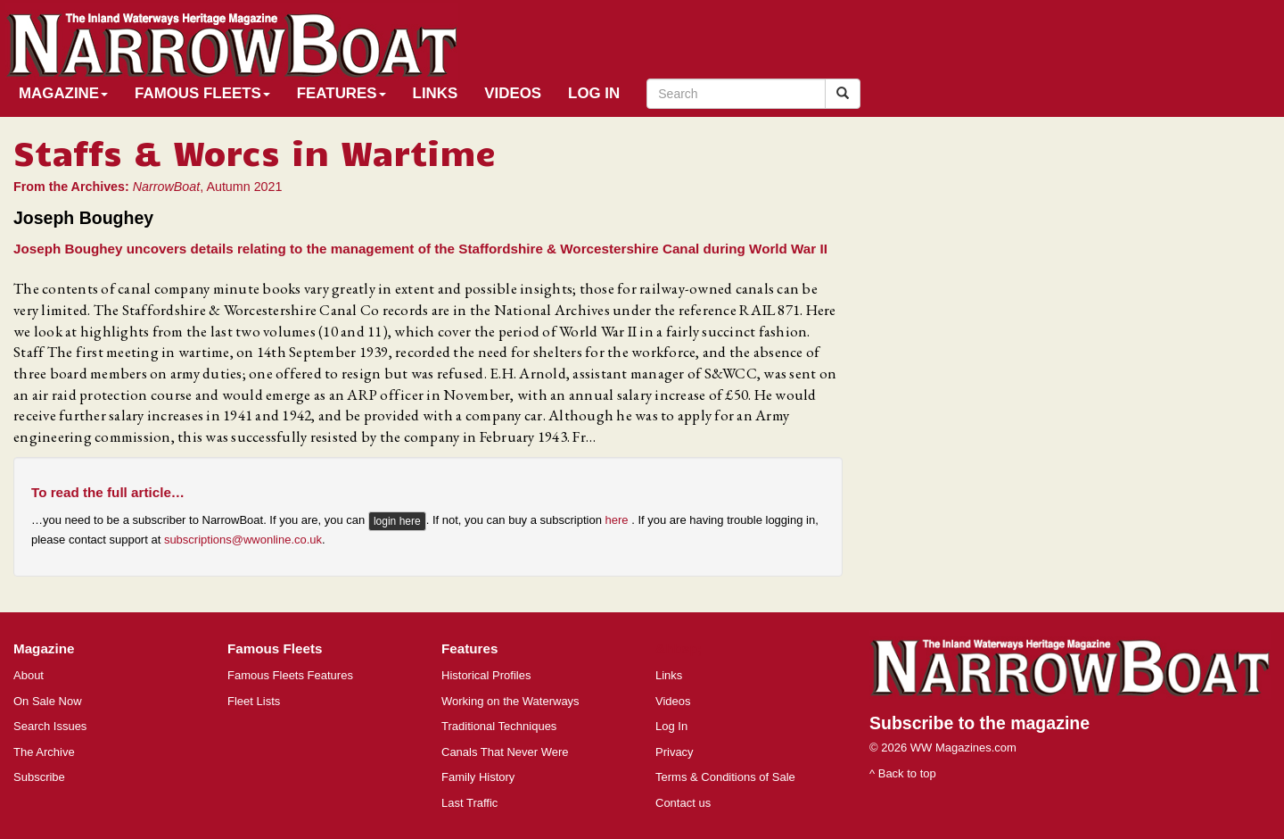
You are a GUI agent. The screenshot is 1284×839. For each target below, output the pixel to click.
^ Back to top (902, 773)
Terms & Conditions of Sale (725, 777)
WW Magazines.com (963, 747)
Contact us (683, 803)
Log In (594, 93)
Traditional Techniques (498, 726)
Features (341, 93)
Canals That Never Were (505, 752)
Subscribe (39, 777)
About (28, 675)
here (618, 520)
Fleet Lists (253, 701)
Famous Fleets (202, 93)
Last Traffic (469, 803)
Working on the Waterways (510, 701)
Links (435, 93)
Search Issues (49, 726)
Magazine (63, 93)
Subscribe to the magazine (979, 723)
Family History (477, 777)
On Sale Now (47, 701)
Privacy (674, 752)
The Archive (44, 752)
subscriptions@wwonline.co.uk (243, 539)
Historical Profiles (486, 675)
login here (397, 521)
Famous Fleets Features (290, 675)
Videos (512, 93)
